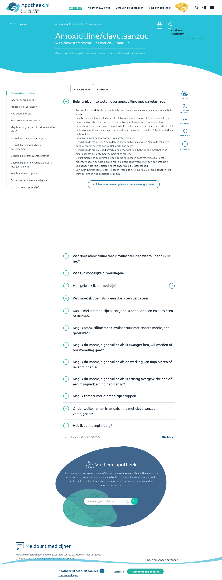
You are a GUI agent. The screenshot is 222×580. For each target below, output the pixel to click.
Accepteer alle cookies (145, 571)
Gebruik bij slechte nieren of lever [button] (30, 155)
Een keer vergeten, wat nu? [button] (26, 120)
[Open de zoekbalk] (196, 7)
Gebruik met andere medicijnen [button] (28, 138)
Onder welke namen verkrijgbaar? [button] (30, 180)
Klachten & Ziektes (99, 7)
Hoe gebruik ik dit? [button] (21, 113)
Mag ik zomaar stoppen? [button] (24, 173)
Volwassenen (82, 89)
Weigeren (119, 571)
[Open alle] (185, 145)
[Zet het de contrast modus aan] (204, 7)
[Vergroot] (185, 121)
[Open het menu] (212, 7)
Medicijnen (75, 7)
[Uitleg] (184, 95)
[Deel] (170, 25)
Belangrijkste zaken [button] (23, 93)
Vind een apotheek (160, 7)
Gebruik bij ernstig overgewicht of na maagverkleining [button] (31, 164)
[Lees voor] (185, 132)
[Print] (159, 25)
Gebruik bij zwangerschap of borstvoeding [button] (26, 146)
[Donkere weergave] (185, 108)
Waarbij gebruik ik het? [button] (23, 99)
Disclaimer (168, 437)
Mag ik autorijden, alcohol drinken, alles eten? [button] (33, 129)
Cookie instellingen (68, 575)
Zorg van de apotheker (129, 7)
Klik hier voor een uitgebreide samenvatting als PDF (123, 184)
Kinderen (102, 89)
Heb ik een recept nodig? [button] (25, 187)
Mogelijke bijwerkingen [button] (24, 106)
